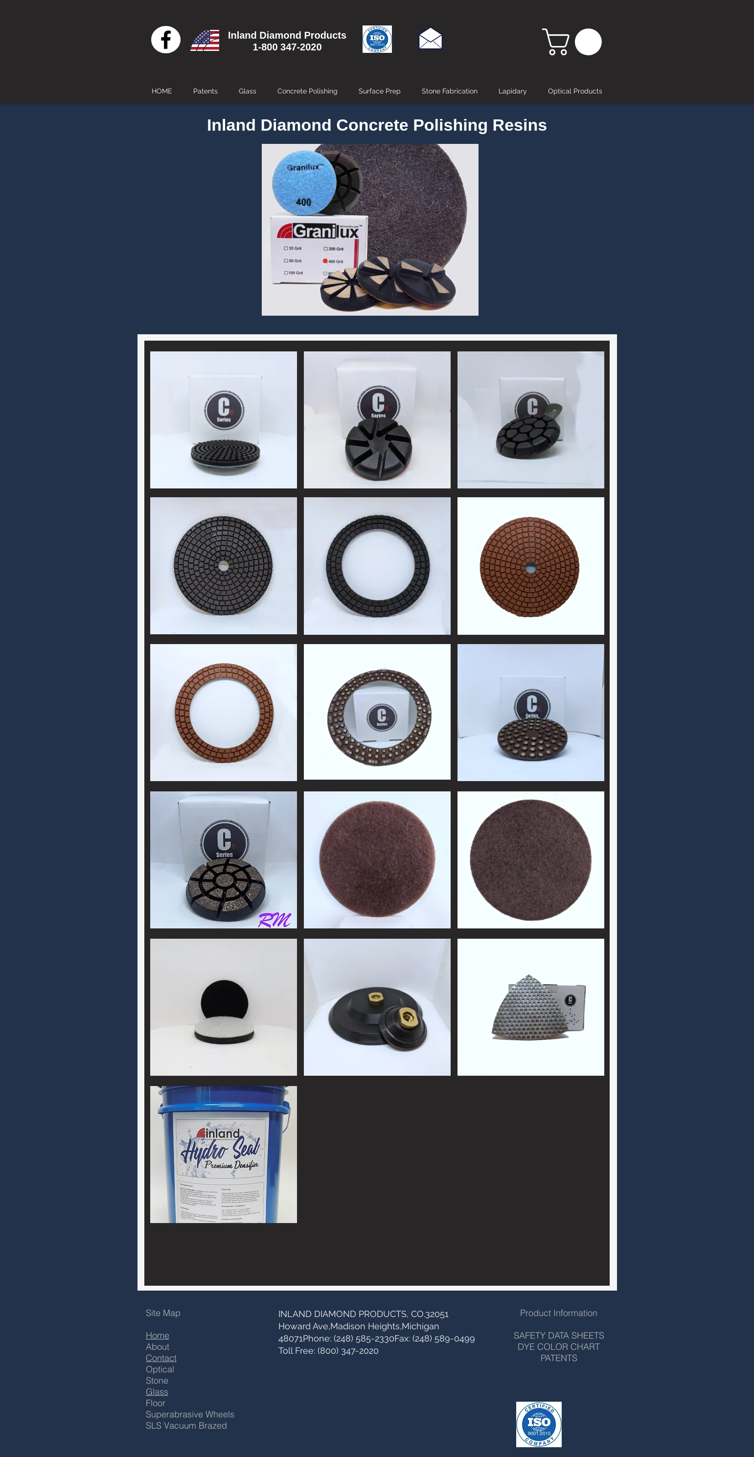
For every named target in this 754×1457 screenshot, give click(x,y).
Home (157, 1335)
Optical (160, 1369)
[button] (575, 41)
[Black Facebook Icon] (166, 39)
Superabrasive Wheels (190, 1414)
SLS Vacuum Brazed (186, 1425)
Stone (157, 1380)
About (157, 1346)
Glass (157, 1391)
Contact (161, 1358)
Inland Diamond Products (287, 35)
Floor (155, 1403)
